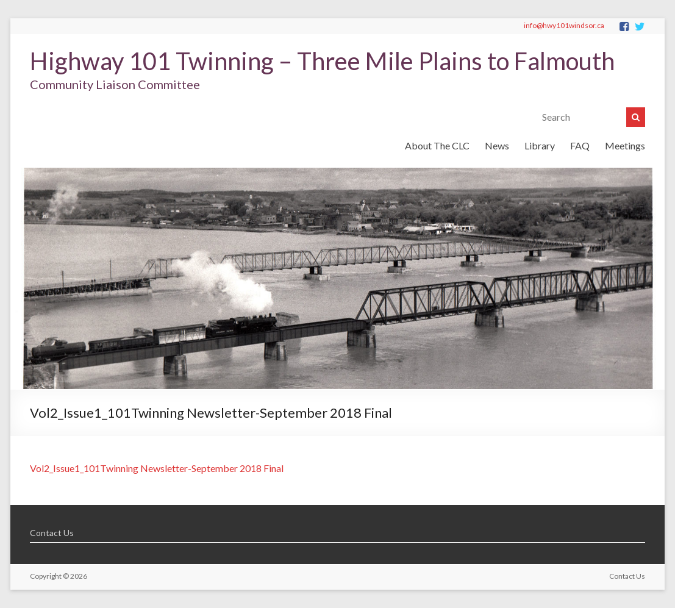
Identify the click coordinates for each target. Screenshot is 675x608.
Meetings (625, 145)
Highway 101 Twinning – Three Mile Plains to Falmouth (322, 61)
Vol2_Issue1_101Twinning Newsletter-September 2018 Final (157, 468)
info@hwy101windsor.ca (564, 25)
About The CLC (437, 145)
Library (539, 145)
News (497, 145)
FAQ (580, 145)
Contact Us (52, 533)
